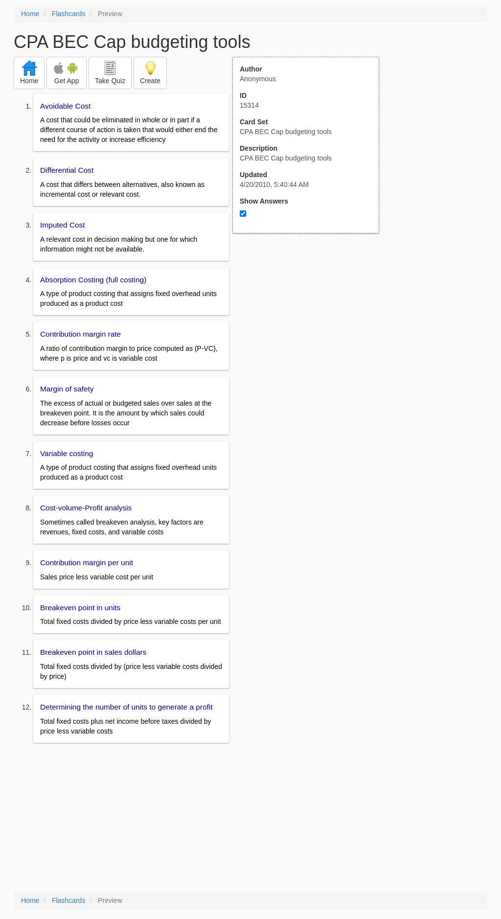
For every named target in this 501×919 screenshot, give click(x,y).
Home (30, 14)
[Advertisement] (311, 329)
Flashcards (68, 14)
